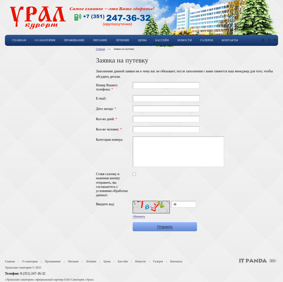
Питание (73, 261)
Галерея (158, 261)
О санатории (30, 261)
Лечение (91, 261)
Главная (100, 48)
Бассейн (123, 261)
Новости (140, 261)
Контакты (176, 261)
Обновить (139, 216)
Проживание (53, 261)
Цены (107, 261)
